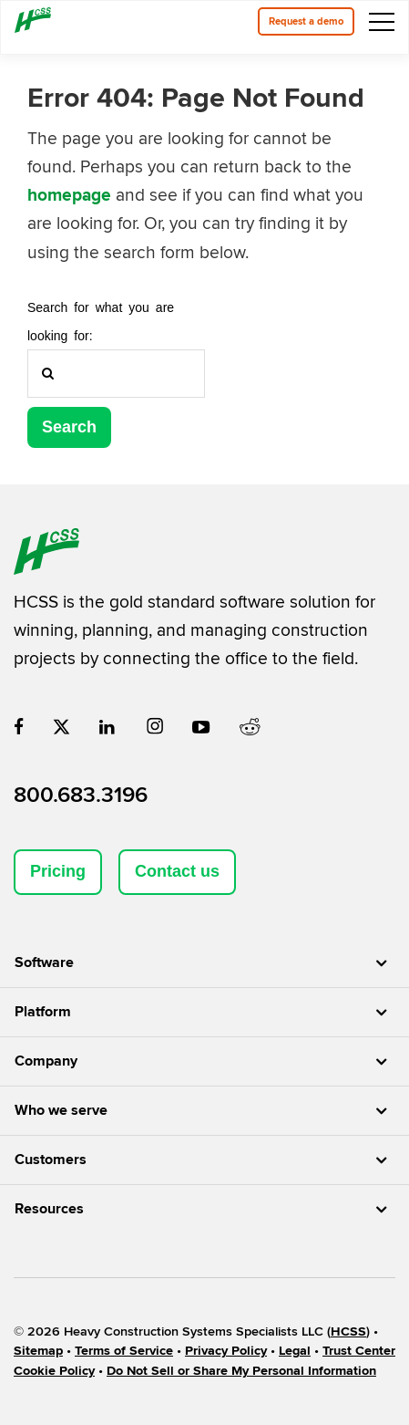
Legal (295, 1350)
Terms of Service (124, 1350)
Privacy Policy (226, 1350)
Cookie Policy (54, 1370)
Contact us (177, 871)
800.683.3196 (81, 795)
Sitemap (38, 1350)
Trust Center (358, 1350)
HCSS (348, 1331)
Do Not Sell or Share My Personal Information (241, 1370)
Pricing (58, 871)
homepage (69, 195)
